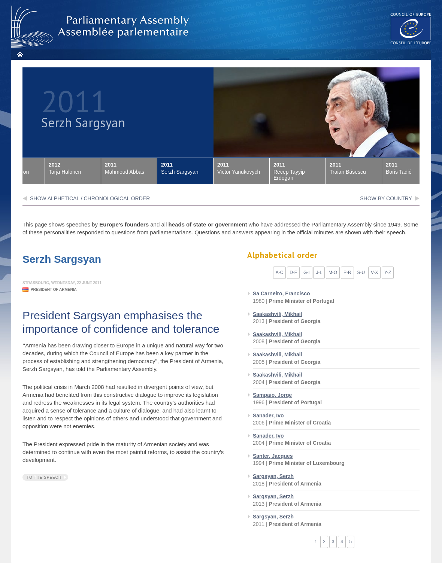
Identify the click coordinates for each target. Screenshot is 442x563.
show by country (386, 198)
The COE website (411, 28)
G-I (306, 272)
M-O (333, 272)
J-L (319, 272)
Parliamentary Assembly (101, 27)
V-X (374, 272)
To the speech (44, 477)
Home (19, 54)
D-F (293, 272)
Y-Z (387, 272)
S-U (361, 272)
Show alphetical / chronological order (90, 198)
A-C (280, 272)
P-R (347, 272)
